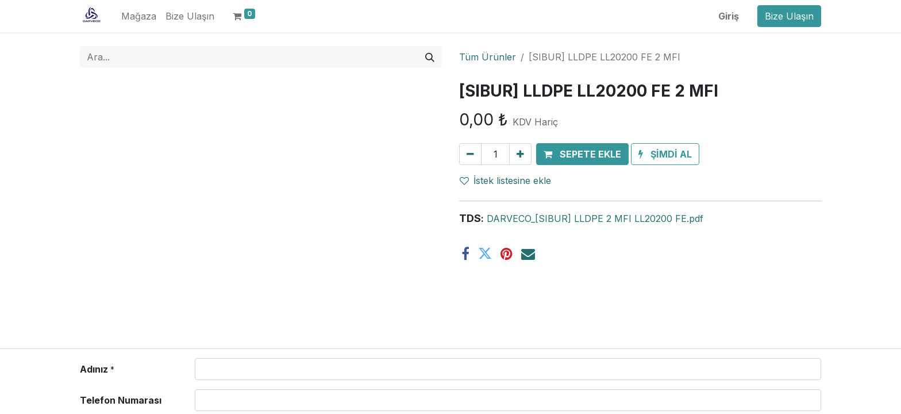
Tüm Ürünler (487, 57)
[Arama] (430, 57)
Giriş (728, 16)
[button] (582, 154)
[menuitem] (139, 16)
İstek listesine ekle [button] (505, 180)
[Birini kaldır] (470, 154)
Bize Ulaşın (789, 16)
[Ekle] (520, 154)
